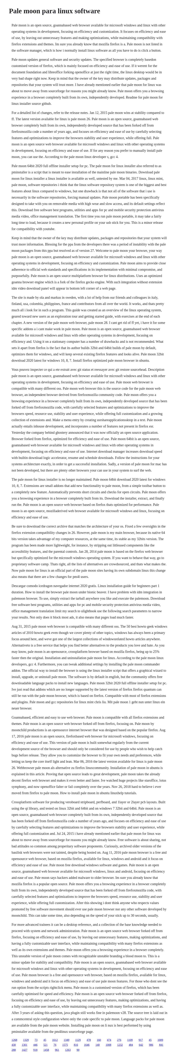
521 (45, 1044)
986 (151, 1044)
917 (141, 1039)
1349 (66, 1039)
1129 (78, 1039)
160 (99, 1039)
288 (14, 1049)
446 (35, 1044)
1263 (68, 1049)
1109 (130, 1039)
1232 (120, 1044)
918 (35, 1049)
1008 (108, 1044)
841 (161, 1044)
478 (89, 1039)
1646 (87, 1044)
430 (14, 1044)
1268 (14, 1039)
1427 (24, 1049)
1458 (46, 1049)
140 (97, 1044)
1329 (26, 1039)
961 (57, 1049)
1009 (160, 1039)
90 (78, 1049)
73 (36, 1039)
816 (76, 1044)
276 (119, 1039)
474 (109, 1039)
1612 (55, 1039)
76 (54, 1044)
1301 (24, 1044)
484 (131, 1044)
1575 (65, 1044)
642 (141, 1044)
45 (44, 1039)
